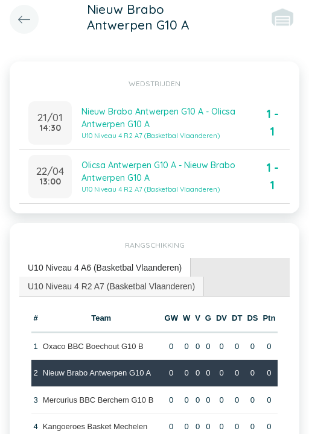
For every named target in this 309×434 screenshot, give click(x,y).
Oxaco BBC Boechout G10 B (93, 346)
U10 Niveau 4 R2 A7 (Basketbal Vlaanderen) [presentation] (111, 286)
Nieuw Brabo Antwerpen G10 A (97, 372)
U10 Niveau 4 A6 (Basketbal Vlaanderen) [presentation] (105, 267)
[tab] (105, 268)
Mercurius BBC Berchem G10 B (98, 399)
